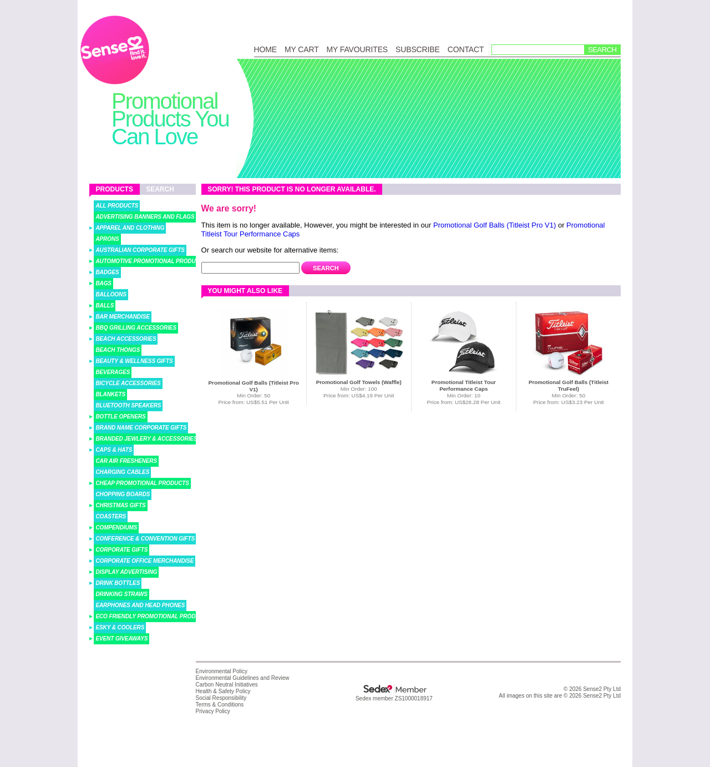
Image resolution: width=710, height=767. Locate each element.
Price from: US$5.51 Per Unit (253, 402)
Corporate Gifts (121, 550)
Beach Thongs (117, 350)
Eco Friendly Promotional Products (152, 616)
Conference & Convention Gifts (145, 539)
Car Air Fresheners (126, 461)
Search (602, 50)
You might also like (244, 291)
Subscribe (417, 49)
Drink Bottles (117, 583)
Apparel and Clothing (129, 228)
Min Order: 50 (253, 395)
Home (265, 49)
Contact (466, 49)
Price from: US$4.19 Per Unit (358, 395)
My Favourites (357, 49)
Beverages (112, 372)
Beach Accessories (125, 339)
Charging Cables (122, 472)
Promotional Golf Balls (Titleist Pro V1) (494, 225)
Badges (107, 272)
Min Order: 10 (463, 395)
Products (114, 189)
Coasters (110, 516)
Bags (103, 283)
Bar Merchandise (122, 317)
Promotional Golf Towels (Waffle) (359, 382)
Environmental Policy (221, 671)
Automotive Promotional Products (150, 261)
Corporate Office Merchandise (144, 561)
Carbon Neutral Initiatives (227, 685)
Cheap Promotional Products (142, 483)
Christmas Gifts (120, 505)
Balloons (110, 294)
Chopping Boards (122, 494)
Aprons (107, 239)
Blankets (110, 394)
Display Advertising (126, 572)
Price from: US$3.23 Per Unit (568, 402)
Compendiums (116, 527)
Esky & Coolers (119, 627)
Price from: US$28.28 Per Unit (463, 402)
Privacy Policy (213, 711)
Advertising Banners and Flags (144, 217)
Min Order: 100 (359, 389)
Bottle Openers (120, 416)
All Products (116, 206)
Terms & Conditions (220, 705)
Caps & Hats (113, 450)
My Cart (302, 49)
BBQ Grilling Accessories (135, 328)
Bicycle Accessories (127, 383)
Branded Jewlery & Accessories (146, 439)
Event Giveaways (121, 638)
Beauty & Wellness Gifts (134, 361)
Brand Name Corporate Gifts (140, 428)
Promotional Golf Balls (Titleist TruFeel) (568, 385)
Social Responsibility (221, 698)
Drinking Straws (121, 594)
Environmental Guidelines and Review (243, 678)
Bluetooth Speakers (128, 405)
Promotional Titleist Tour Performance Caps (464, 385)
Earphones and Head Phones (140, 605)
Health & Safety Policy (223, 691)
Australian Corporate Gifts (140, 250)
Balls (104, 305)
